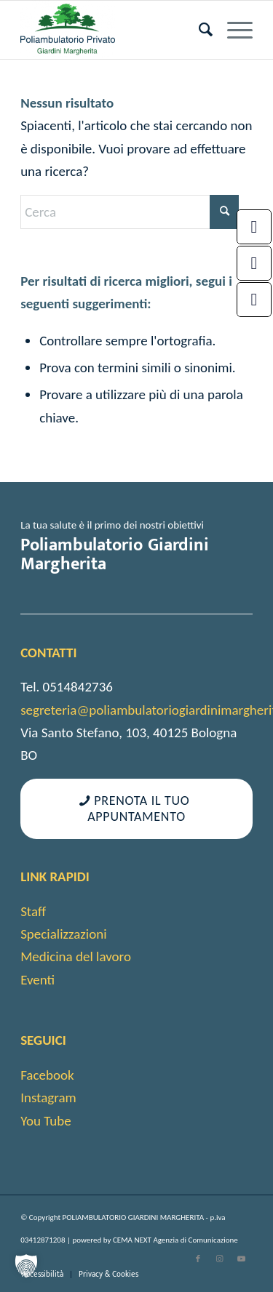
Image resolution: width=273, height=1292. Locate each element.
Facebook (47, 1075)
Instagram (48, 1097)
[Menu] (233, 30)
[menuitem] (198, 30)
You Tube (45, 1120)
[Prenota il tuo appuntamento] (136, 809)
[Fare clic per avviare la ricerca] (224, 212)
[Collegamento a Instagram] (220, 1259)
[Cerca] (198, 30)
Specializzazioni (63, 934)
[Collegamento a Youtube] (242, 1259)
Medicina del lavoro (75, 956)
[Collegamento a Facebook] (198, 1259)
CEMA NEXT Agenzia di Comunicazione (175, 1240)
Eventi (37, 979)
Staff (33, 911)
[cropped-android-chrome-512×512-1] (113, 30)
